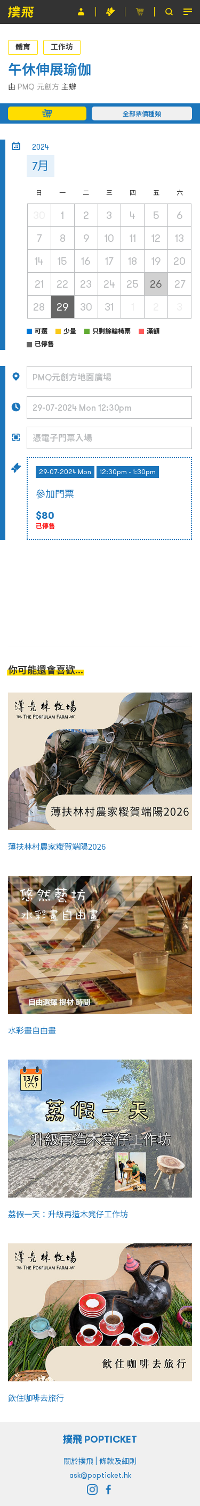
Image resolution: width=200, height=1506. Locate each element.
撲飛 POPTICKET (100, 1439)
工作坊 (62, 47)
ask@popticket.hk (100, 1475)
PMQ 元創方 (38, 87)
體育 (22, 47)
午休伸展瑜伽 (49, 69)
